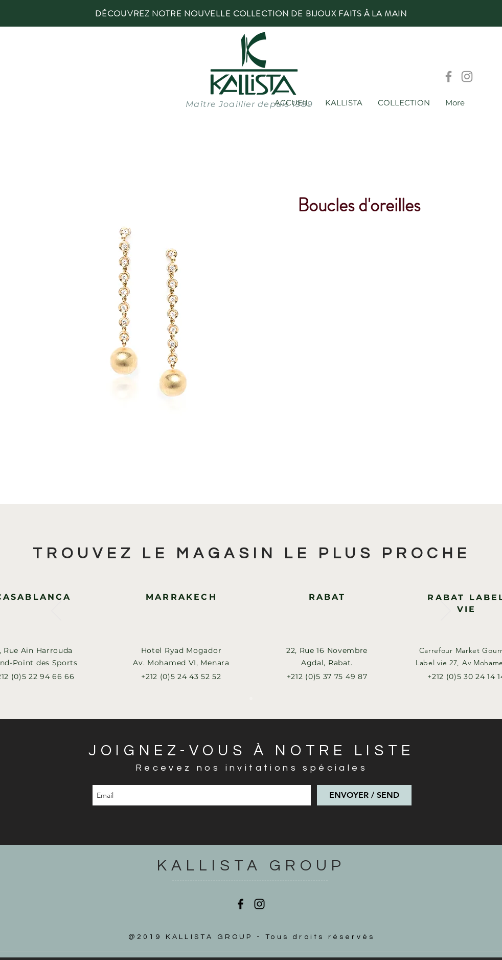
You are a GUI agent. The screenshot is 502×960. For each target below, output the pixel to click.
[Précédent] (56, 611)
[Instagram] (467, 76)
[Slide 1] (251, 698)
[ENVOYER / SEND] (364, 795)
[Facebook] (448, 76)
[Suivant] (446, 611)
